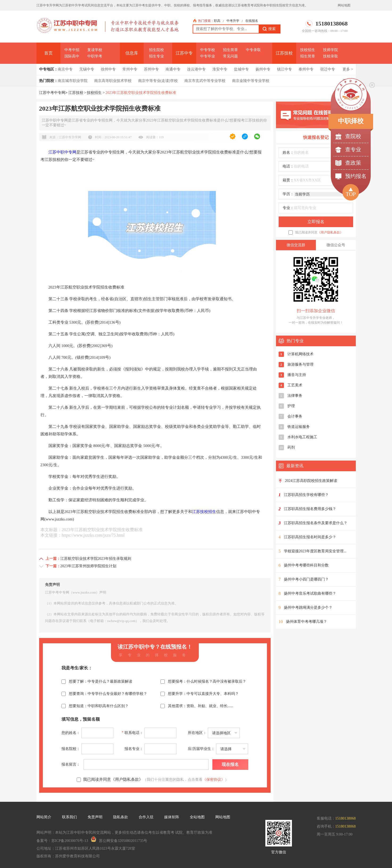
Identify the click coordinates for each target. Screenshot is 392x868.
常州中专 (129, 69)
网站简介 (43, 817)
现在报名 (230, 764)
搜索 (269, 29)
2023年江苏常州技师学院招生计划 (88, 566)
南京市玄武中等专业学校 (204, 81)
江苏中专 (184, 53)
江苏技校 (284, 53)
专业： (288, 208)
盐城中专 (241, 69)
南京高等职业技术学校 (112, 81)
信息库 (131, 53)
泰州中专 (306, 69)
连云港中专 (196, 69)
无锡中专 (86, 69)
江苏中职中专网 (62, 152)
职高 (217, 21)
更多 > (348, 69)
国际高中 (71, 56)
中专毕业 (207, 56)
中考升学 (232, 21)
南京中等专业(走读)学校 (158, 81)
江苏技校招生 (204, 512)
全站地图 (197, 817)
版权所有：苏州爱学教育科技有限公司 (68, 856)
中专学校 (207, 50)
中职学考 (94, 56)
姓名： (288, 153)
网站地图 (344, 5)
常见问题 (230, 56)
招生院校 (156, 50)
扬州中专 (262, 69)
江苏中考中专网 (52, 93)
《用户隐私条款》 (330, 232)
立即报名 (315, 221)
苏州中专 (151, 69)
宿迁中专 (327, 69)
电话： (288, 166)
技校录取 (330, 56)
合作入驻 (146, 817)
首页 (48, 53)
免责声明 (95, 817)
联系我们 (69, 817)
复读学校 (94, 50)
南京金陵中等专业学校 (250, 81)
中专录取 (253, 50)
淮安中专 (219, 69)
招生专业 (156, 56)
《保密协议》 (214, 780)
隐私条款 (120, 817)
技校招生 (307, 50)
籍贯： (288, 180)
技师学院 (330, 50)
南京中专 (65, 69)
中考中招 (71, 50)
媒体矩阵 (171, 817)
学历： (288, 194)
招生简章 (230, 50)
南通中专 (173, 69)
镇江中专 (284, 69)
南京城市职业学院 (73, 81)
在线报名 (251, 21)
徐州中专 (108, 69)
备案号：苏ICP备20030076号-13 (62, 841)
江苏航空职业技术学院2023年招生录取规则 (95, 559)
